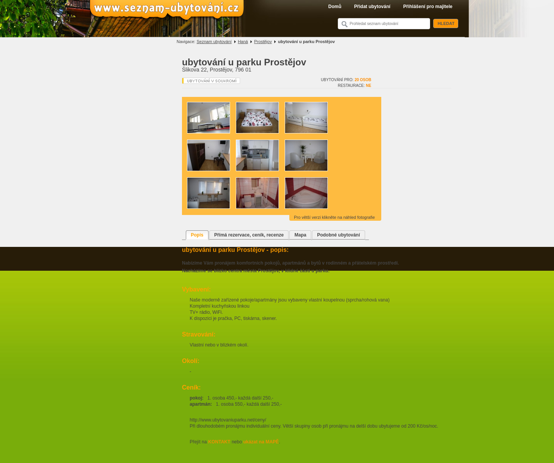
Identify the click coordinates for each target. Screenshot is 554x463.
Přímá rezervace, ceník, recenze (249, 235)
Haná (243, 41)
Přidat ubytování (372, 6)
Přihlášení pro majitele (427, 6)
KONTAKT (219, 442)
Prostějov (263, 41)
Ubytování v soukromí (211, 81)
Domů (334, 6)
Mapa (300, 235)
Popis (197, 235)
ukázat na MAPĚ (261, 442)
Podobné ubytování (338, 235)
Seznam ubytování (214, 41)
